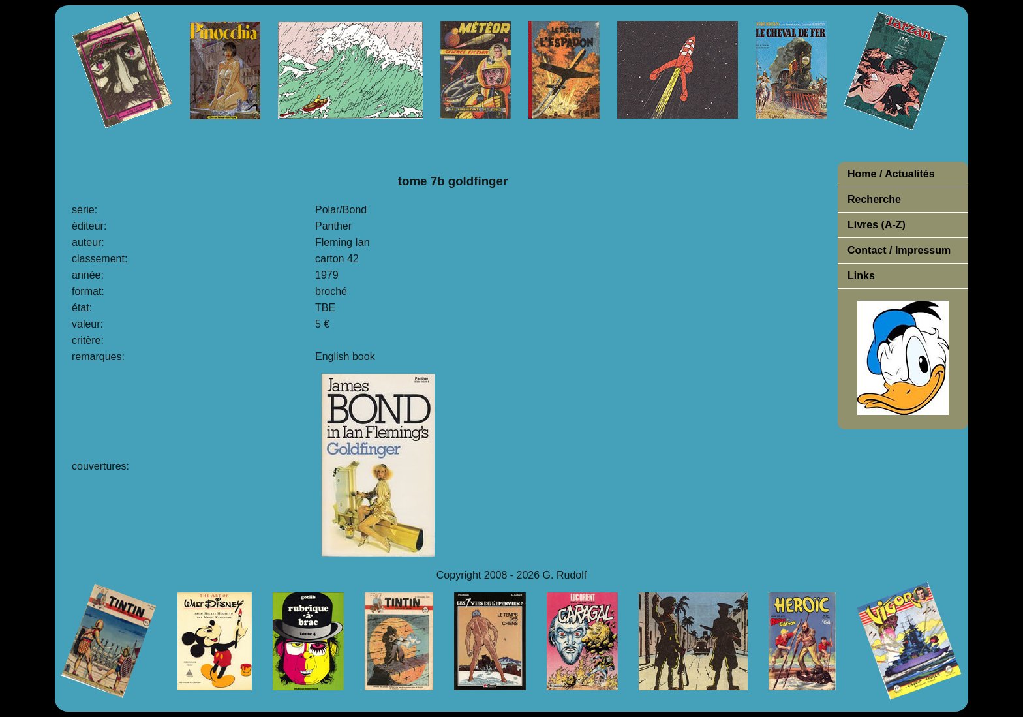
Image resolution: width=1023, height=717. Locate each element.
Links (861, 275)
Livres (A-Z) (876, 224)
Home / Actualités (891, 173)
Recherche (874, 199)
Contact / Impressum (899, 250)
